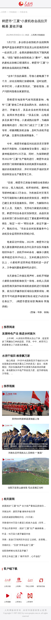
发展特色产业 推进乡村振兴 (18, 333)
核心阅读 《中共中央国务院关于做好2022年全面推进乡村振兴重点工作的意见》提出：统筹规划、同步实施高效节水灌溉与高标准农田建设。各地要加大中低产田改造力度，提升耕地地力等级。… (25, 367)
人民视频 (7, 597)
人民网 (3, 12)
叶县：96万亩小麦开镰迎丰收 (16, 534)
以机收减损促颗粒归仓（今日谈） (18, 517)
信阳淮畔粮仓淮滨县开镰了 (15, 551)
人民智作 (30, 597)
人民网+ (19, 581)
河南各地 (23, 12)
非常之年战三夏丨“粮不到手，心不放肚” (21, 556)
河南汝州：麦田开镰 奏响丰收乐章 (18, 511)
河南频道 (13, 12)
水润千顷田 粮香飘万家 (16, 355)
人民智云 (19, 597)
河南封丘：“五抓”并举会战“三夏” (18, 545)
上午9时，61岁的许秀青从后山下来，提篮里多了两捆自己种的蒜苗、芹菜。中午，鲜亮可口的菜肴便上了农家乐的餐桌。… (25, 341)
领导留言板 (41, 581)
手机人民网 (30, 581)
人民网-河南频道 (38, 35)
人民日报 (7, 581)
